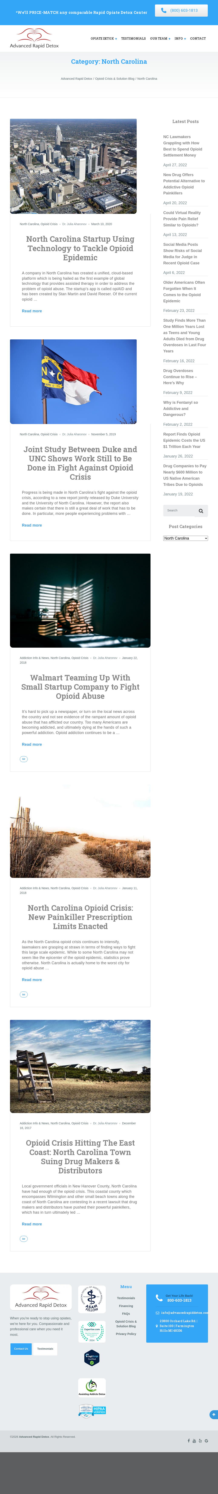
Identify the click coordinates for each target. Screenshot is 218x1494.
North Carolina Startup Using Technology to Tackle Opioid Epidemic (80, 248)
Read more (32, 310)
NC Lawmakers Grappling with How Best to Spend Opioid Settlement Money (182, 146)
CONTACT (198, 38)
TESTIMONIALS (133, 38)
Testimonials (49, 1352)
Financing (126, 1308)
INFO (179, 38)
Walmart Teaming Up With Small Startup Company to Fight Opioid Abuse (80, 686)
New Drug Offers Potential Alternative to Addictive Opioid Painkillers (184, 184)
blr (24, 759)
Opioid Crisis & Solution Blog (126, 1326)
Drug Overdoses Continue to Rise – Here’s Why (180, 377)
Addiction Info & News (34, 658)
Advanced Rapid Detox (34, 1439)
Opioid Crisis (49, 224)
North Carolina (29, 224)
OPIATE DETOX (102, 38)
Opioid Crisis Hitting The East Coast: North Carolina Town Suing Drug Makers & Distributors (80, 1158)
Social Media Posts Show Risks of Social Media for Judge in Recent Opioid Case (182, 253)
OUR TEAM (158, 38)
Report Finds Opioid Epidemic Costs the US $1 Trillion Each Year (184, 440)
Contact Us (22, 1352)
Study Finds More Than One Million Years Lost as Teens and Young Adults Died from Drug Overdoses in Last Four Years (184, 335)
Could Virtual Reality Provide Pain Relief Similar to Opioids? (182, 219)
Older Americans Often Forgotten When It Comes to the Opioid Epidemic (184, 291)
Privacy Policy (126, 1336)
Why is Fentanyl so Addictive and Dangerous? (180, 408)
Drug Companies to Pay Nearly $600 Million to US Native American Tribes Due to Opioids (185, 475)
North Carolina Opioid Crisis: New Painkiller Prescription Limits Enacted (80, 917)
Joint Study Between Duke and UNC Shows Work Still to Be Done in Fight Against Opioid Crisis (80, 463)
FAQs (126, 1316)
